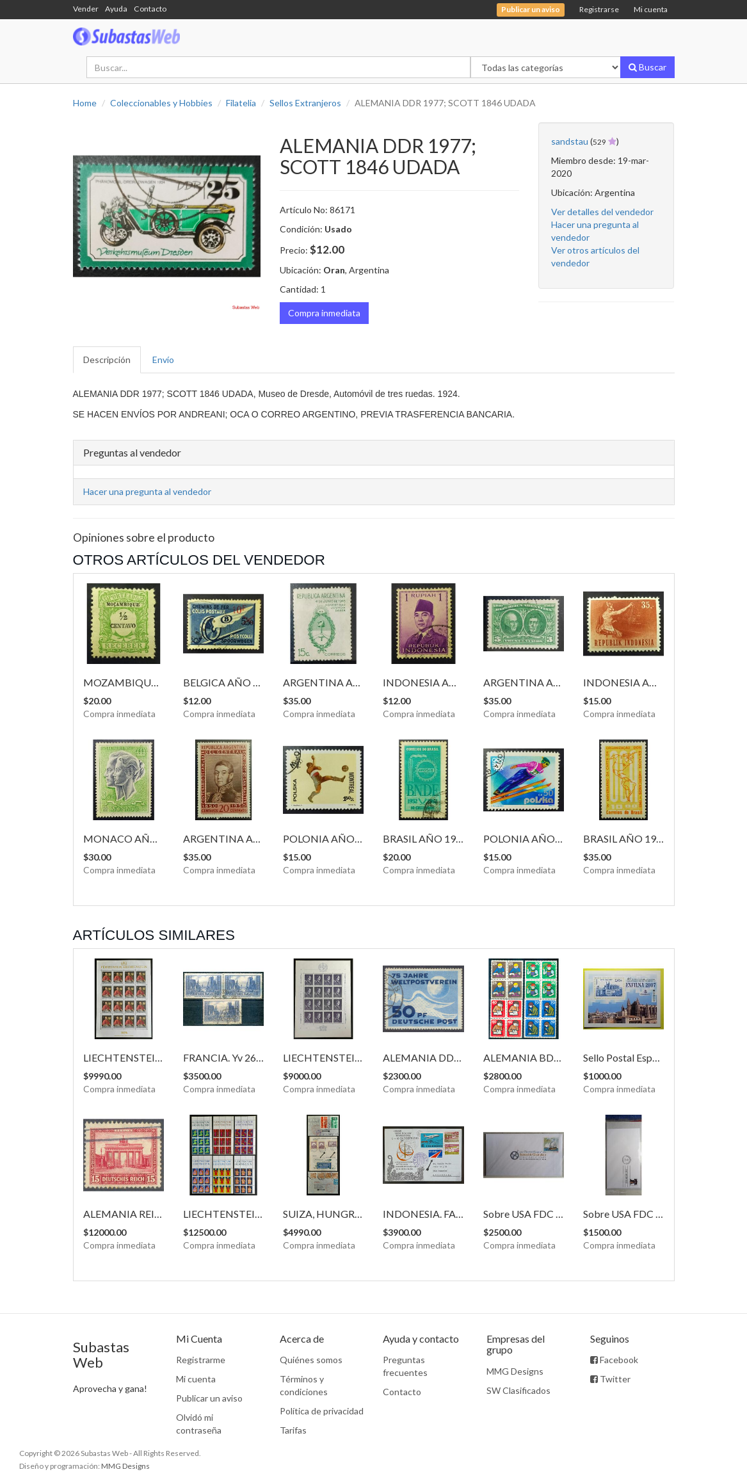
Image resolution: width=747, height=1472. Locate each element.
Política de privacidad (322, 1410)
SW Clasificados (518, 1390)
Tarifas (293, 1430)
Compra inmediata (324, 312)
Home (85, 102)
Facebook (614, 1359)
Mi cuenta (651, 9)
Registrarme (200, 1359)
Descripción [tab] (107, 359)
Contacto (150, 8)
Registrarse (599, 9)
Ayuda (116, 8)
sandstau (569, 141)
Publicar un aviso (209, 1398)
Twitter (610, 1378)
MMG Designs (514, 1371)
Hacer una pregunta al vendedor (147, 491)
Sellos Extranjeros (305, 102)
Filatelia (241, 102)
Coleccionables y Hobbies (161, 102)
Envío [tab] (163, 359)
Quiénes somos (311, 1359)
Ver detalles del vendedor (602, 211)
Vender (86, 8)
